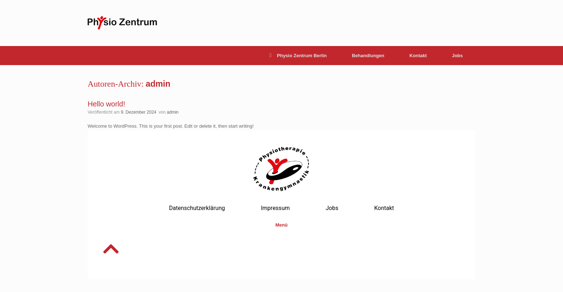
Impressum (275, 208)
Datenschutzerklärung (197, 208)
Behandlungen (368, 55)
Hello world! (106, 104)
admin (158, 83)
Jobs (457, 55)
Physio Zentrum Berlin (298, 55)
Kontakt (418, 55)
